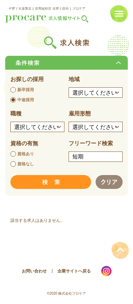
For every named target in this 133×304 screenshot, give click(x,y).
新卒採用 (25, 89)
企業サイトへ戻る (74, 271)
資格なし (25, 164)
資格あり (25, 153)
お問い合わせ (34, 271)
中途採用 (25, 99)
